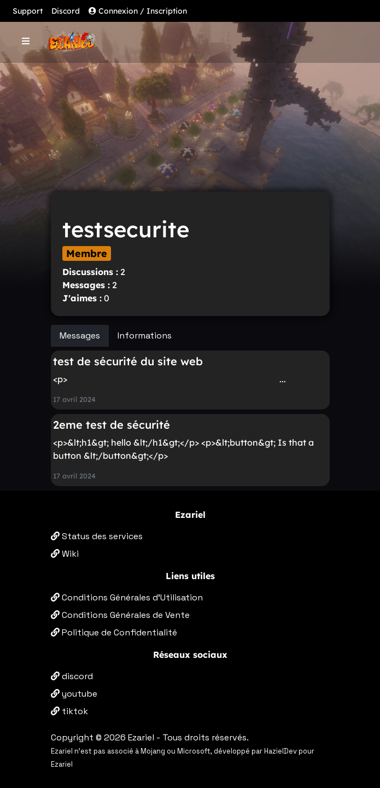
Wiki (65, 553)
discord (72, 676)
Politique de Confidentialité (114, 632)
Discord (65, 11)
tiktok (69, 711)
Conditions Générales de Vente (120, 615)
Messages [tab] (80, 335)
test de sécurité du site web (128, 361)
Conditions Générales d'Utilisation (127, 597)
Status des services (97, 536)
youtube (74, 693)
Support (28, 11)
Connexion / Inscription (138, 11)
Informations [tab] (145, 335)
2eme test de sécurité (111, 424)
